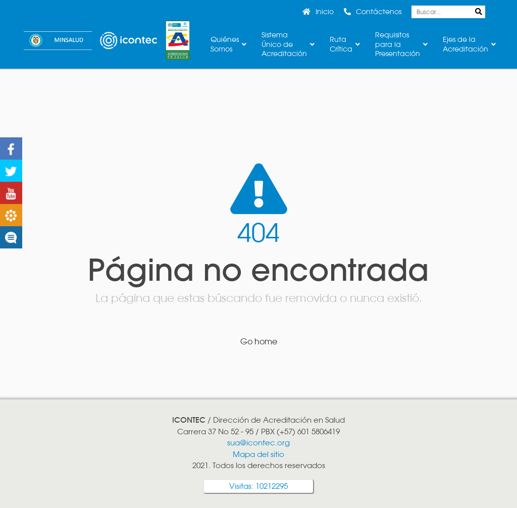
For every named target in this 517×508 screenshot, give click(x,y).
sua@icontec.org (258, 442)
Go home (258, 341)
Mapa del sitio (258, 454)
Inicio (325, 11)
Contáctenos (378, 11)
